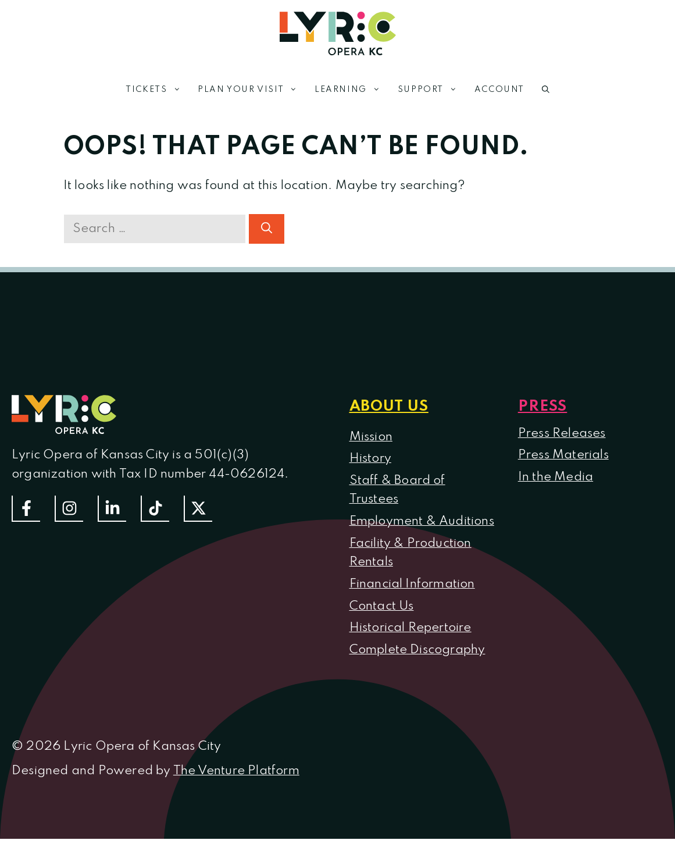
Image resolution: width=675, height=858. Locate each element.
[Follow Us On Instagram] (69, 509)
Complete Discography (417, 649)
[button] (545, 89)
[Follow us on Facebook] (26, 509)
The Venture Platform (236, 770)
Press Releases (562, 433)
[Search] (266, 229)
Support (432, 89)
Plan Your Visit (252, 89)
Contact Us (381, 606)
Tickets (157, 89)
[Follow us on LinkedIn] (112, 509)
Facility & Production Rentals (410, 553)
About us (388, 406)
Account (499, 90)
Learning (352, 89)
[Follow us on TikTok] (155, 509)
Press (542, 406)
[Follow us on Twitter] (198, 509)
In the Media (555, 477)
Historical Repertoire (410, 627)
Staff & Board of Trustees (397, 490)
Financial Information (412, 584)
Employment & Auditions (421, 521)
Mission (370, 436)
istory (375, 458)
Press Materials (563, 454)
